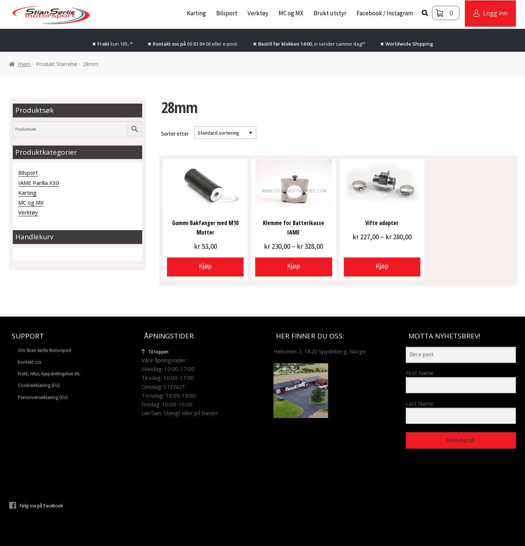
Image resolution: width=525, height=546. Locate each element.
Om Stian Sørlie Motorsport (44, 350)
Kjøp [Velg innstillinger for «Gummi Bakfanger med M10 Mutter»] (205, 266)
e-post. (230, 43)
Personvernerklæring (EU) (43, 397)
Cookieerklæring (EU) (39, 385)
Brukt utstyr (330, 13)
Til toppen (154, 352)
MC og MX (291, 13)
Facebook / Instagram (385, 13)
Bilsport (226, 13)
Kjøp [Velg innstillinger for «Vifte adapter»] (382, 266)
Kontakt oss (29, 362)
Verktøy (258, 13)
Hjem (24, 64)
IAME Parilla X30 (38, 182)
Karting (196, 13)
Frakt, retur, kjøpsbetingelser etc (49, 374)
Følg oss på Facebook (36, 506)
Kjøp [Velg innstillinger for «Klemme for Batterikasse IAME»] (293, 266)
